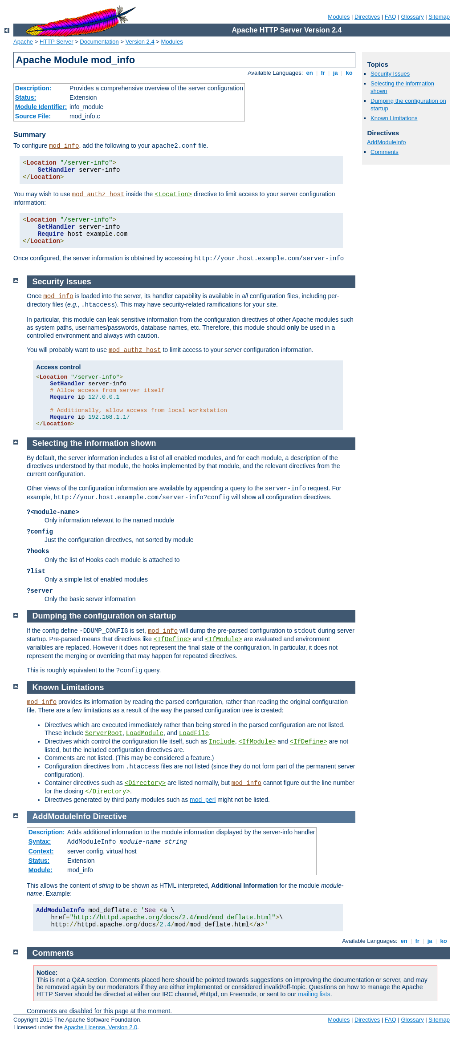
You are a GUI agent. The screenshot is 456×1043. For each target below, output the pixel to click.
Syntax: (39, 841)
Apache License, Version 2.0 (100, 1027)
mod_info (64, 146)
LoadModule (144, 733)
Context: (41, 851)
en (309, 72)
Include (222, 741)
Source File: (33, 116)
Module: (40, 869)
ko (349, 72)
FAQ (390, 16)
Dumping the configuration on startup (104, 615)
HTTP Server (56, 41)
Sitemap (439, 16)
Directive (110, 816)
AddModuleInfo (386, 142)
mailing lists (314, 994)
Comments (384, 152)
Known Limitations (394, 118)
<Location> (173, 194)
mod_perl (203, 799)
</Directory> (107, 791)
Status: (25, 97)
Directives (367, 16)
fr (323, 72)
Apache (23, 41)
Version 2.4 (140, 41)
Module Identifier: (41, 106)
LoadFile (194, 733)
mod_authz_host (98, 194)
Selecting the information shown (94, 443)
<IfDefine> (172, 639)
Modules (339, 16)
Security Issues (390, 73)
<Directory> (145, 783)
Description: (33, 88)
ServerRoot (103, 733)
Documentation (99, 41)
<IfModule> (223, 639)
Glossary (412, 16)
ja (335, 72)
